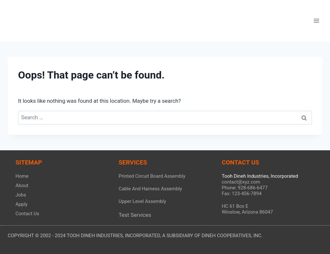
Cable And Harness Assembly (150, 189)
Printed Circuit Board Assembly (152, 176)
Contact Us (27, 214)
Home (21, 176)
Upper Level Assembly (142, 201)
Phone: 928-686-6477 (244, 188)
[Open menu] (316, 21)
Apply (21, 204)
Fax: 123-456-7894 (242, 193)
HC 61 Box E (235, 206)
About (21, 185)
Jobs (20, 195)
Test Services (135, 215)
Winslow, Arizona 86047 (247, 212)
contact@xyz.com (241, 182)
